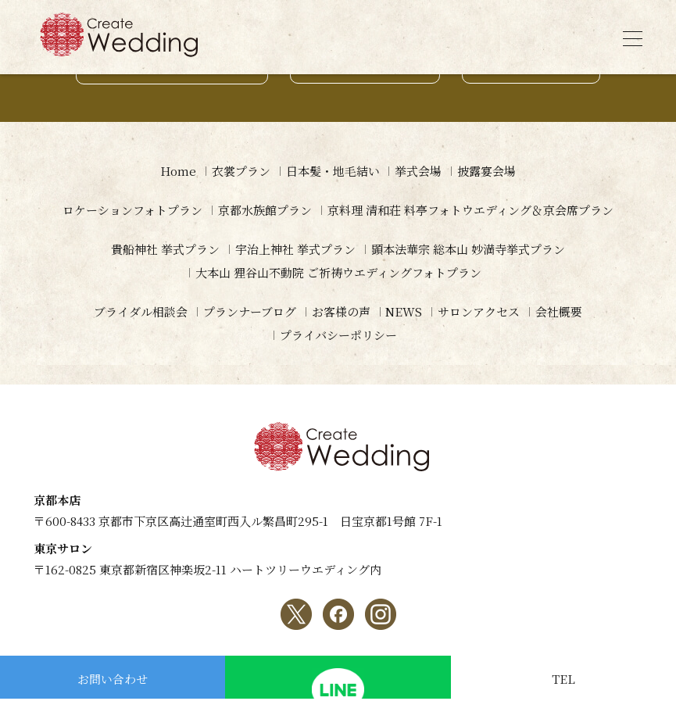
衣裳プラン (241, 171)
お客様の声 (341, 311)
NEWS (404, 311)
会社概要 (559, 311)
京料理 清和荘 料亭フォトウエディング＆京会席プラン (470, 210)
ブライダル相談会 (141, 311)
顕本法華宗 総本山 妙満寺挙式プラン (468, 249)
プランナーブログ (249, 311)
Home (178, 171)
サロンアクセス (479, 311)
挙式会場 (418, 171)
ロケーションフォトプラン (132, 210)
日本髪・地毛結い (333, 171)
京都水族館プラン (265, 210)
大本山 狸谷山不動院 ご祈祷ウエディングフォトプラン (338, 272)
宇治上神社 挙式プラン (295, 249)
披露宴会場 (487, 171)
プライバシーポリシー (338, 335)
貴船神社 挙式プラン (165, 249)
